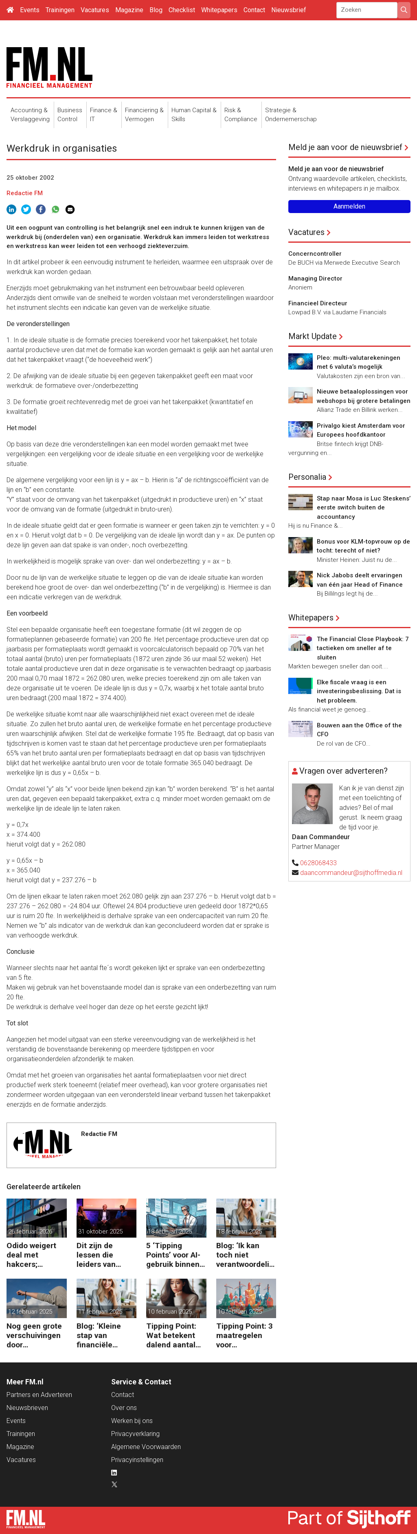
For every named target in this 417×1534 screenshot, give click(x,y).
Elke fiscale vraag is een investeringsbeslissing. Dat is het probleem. (359, 691)
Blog (155, 10)
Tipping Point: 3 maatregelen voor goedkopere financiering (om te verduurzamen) (246, 1335)
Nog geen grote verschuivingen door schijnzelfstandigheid (36, 1335)
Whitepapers (219, 10)
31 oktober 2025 (100, 1231)
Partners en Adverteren (39, 1395)
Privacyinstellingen (137, 1460)
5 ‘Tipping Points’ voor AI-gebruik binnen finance (173, 1255)
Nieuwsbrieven (27, 1408)
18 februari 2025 (170, 1231)
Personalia (307, 477)
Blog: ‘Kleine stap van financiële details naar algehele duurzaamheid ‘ (105, 1335)
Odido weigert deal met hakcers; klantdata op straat (31, 1255)
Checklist (182, 10)
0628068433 (318, 863)
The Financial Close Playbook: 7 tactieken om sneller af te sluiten (363, 648)
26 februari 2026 (30, 1231)
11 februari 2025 (100, 1311)
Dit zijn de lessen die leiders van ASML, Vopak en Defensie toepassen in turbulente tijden (106, 1255)
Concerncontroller (315, 253)
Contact (254, 10)
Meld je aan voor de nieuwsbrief (345, 147)
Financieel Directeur (317, 303)
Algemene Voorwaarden (146, 1447)
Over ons (124, 1408)
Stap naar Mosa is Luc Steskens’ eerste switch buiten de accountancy (363, 507)
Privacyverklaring (135, 1434)
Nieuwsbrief (288, 10)
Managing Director (315, 278)
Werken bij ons (132, 1421)
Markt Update (312, 336)
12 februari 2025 (30, 1311)
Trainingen (60, 10)
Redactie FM (25, 193)
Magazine (129, 10)
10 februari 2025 (170, 1311)
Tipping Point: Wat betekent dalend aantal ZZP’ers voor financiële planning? (171, 1335)
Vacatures (95, 10)
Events (30, 10)
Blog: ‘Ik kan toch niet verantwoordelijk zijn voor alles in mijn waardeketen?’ (245, 1255)
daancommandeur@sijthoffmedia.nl (351, 873)
